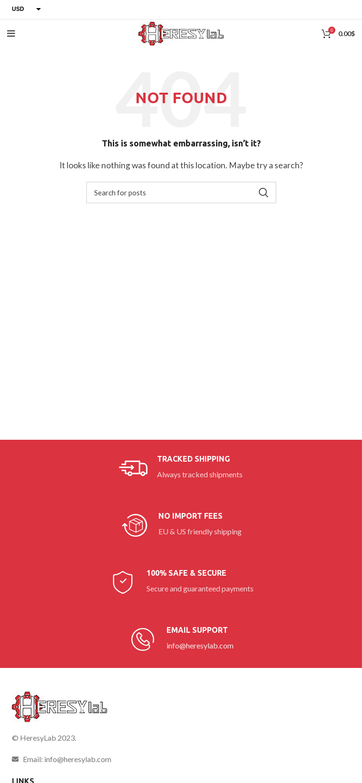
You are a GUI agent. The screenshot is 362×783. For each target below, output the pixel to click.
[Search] (181, 192)
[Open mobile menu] (11, 33)
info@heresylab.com (200, 645)
